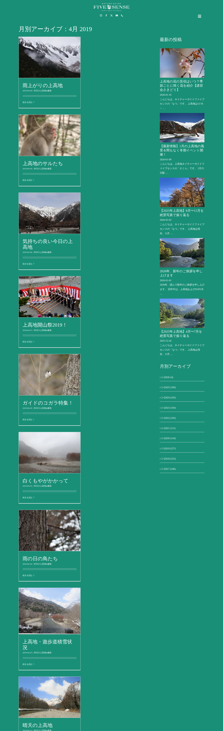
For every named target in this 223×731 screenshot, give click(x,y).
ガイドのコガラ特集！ (48, 403)
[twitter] (111, 15)
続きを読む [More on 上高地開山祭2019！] (28, 342)
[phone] (122, 15)
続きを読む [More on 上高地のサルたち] (28, 180)
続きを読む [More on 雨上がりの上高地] (28, 102)
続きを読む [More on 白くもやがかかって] (28, 497)
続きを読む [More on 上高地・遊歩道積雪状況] (28, 664)
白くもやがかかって (45, 481)
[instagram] (101, 15)
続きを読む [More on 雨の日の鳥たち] (28, 575)
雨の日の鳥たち (40, 558)
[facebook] (106, 15)
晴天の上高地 (37, 725)
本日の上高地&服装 (43, 90)
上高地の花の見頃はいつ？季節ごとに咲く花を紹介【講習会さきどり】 (181, 86)
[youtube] (117, 15)
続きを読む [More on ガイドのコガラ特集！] (28, 419)
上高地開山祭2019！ (45, 325)
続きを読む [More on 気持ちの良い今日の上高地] (28, 264)
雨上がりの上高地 (43, 85)
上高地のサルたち (43, 163)
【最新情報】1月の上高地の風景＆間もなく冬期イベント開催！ (182, 150)
